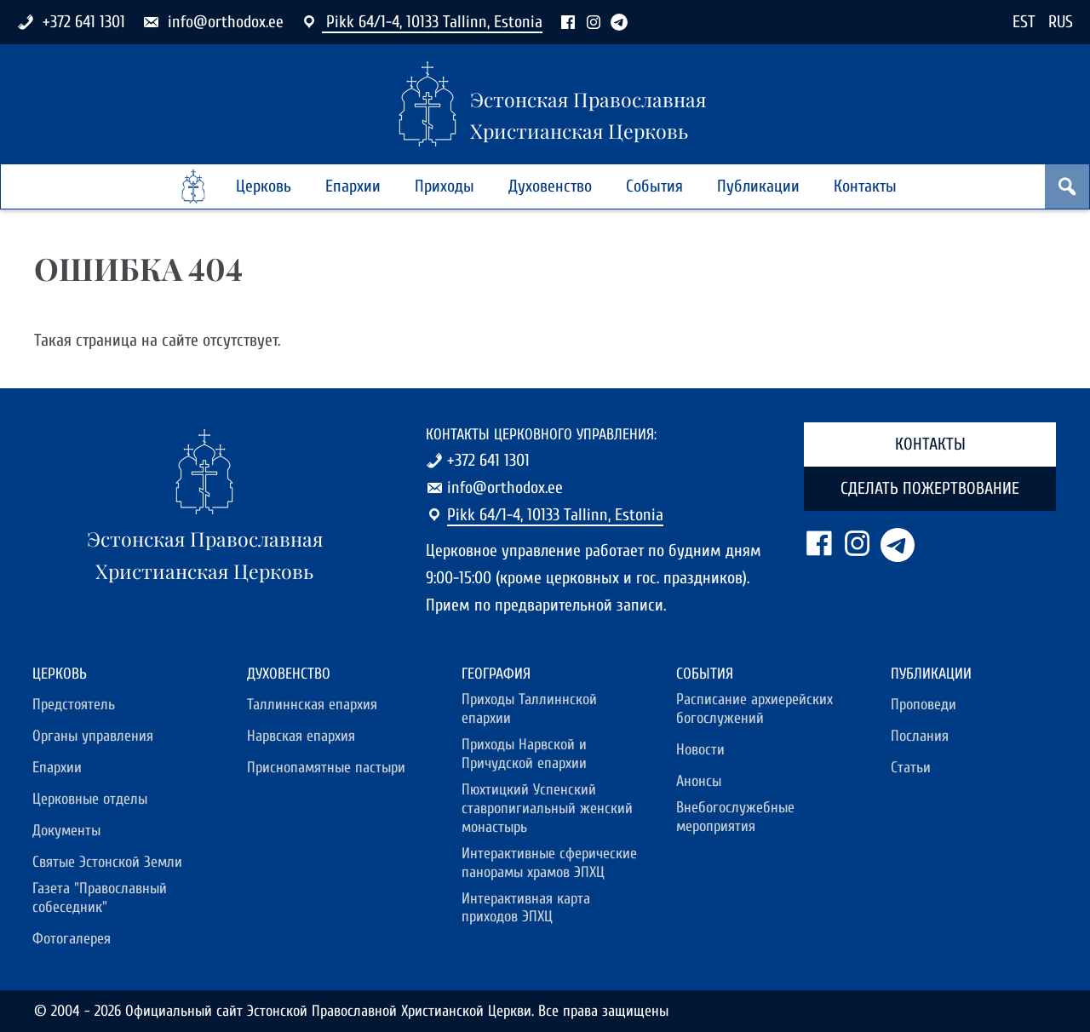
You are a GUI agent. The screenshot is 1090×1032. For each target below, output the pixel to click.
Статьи (911, 768)
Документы (66, 831)
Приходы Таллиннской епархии (529, 709)
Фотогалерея (71, 939)
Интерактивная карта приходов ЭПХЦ (526, 908)
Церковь (263, 186)
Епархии (353, 186)
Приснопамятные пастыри (326, 768)
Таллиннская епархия (312, 705)
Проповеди (923, 705)
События (654, 186)
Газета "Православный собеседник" (99, 898)
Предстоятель (73, 705)
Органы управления (92, 736)
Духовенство (550, 186)
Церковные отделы (89, 799)
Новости (700, 750)
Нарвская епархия (301, 736)
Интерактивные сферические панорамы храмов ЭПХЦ (549, 863)
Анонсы (698, 781)
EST (1024, 22)
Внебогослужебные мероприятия (735, 817)
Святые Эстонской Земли (107, 862)
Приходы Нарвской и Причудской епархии (524, 754)
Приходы (444, 186)
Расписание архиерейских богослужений (754, 709)
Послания (920, 736)
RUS (1060, 22)
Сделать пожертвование (929, 488)
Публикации (758, 186)
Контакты (865, 186)
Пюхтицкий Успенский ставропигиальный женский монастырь (547, 808)
